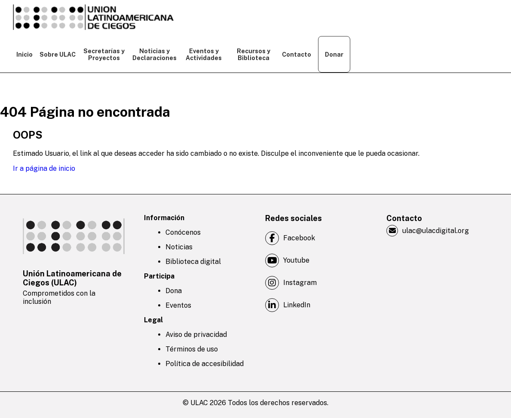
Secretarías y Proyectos (104, 54)
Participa (159, 276)
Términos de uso (191, 349)
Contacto (296, 54)
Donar (334, 54)
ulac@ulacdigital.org (427, 230)
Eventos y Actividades (204, 54)
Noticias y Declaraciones (153, 54)
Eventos (178, 305)
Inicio (24, 54)
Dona (173, 291)
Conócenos (183, 232)
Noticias (179, 247)
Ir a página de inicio (44, 168)
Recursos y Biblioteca (253, 54)
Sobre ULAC (58, 54)
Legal (153, 320)
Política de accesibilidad (204, 364)
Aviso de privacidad (196, 334)
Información (164, 218)
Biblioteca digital (193, 261)
